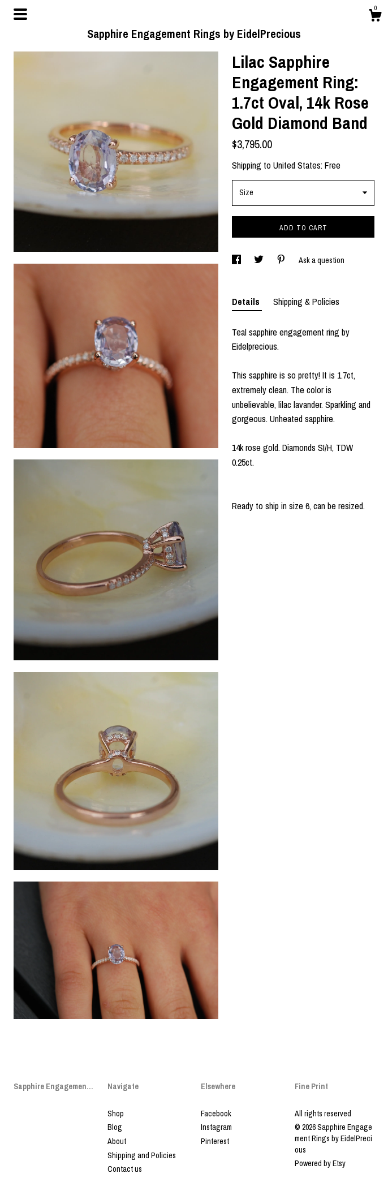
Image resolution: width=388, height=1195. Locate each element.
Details (247, 301)
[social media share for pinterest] (282, 260)
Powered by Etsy (320, 1163)
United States (297, 165)
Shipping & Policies (306, 301)
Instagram (216, 1127)
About (116, 1141)
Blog (114, 1127)
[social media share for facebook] (237, 260)
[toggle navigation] (20, 14)
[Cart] (375, 16)
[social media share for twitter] (259, 260)
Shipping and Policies (141, 1155)
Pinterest (215, 1141)
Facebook (216, 1113)
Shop (115, 1113)
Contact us (124, 1169)
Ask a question (321, 260)
